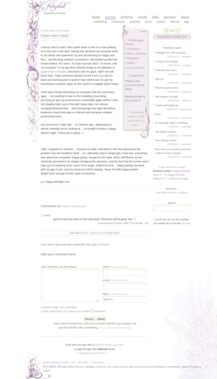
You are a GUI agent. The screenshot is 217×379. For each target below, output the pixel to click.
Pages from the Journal (172, 166)
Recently (172, 188)
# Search (130, 63)
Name (115, 266)
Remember (99, 311)
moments (186, 56)
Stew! (158, 114)
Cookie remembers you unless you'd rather (73, 311)
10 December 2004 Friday (55, 30)
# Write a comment (135, 53)
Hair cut (159, 79)
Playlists (134, 21)
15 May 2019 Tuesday (166, 61)
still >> (110, 353)
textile (55, 307)
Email (116, 280)
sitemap (55, 362)
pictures (170, 17)
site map (186, 223)
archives (126, 17)
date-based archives (166, 192)
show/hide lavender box (172, 36)
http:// (115, 294)
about (185, 17)
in (166, 367)
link (147, 223)
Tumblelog (100, 21)
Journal (129, 44)
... (138, 124)
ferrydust (49, 366)
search (65, 362)
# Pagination (132, 58)
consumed (186, 109)
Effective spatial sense (166, 87)
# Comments (132, 49)
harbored (138, 366)
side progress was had (166, 96)
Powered (100, 366)
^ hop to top (97, 362)
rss (79, 362)
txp (73, 362)
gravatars (71, 307)
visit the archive (104, 344)
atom (85, 362)
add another (132, 100)
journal (110, 17)
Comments (118, 21)
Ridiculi (174, 21)
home (96, 17)
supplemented (120, 366)
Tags (186, 21)
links (155, 17)
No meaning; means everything (171, 122)
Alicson (80, 366)
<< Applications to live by (90, 353)
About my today (179, 178)
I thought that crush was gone (170, 52)
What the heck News (166, 70)
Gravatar (104, 244)
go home (118, 344)
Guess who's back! (55, 35)
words (142, 17)
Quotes (161, 21)
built (109, 366)
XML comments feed (94, 232)
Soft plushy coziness (165, 131)
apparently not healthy (54, 71)
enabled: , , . (59, 307)
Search (171, 202)
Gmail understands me (166, 105)
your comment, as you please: (59, 266)
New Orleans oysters (166, 140)
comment (130, 85)
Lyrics (148, 21)
